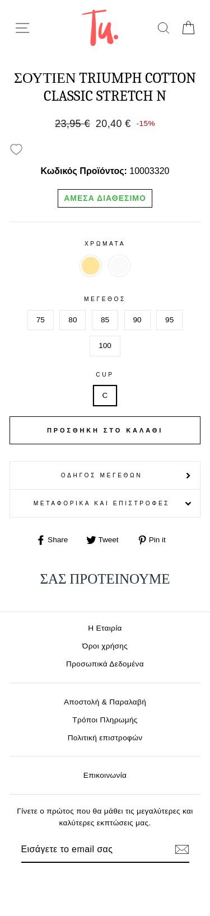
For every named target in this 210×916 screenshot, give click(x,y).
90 (137, 320)
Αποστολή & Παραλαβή (105, 702)
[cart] (187, 27)
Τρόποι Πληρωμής (105, 720)
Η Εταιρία (105, 628)
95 (169, 320)
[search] (163, 28)
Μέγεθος (105, 299)
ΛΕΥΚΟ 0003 (119, 265)
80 (72, 320)
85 (105, 320)
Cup (105, 375)
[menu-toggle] (22, 28)
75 (40, 320)
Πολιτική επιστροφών (105, 738)
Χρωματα (105, 244)
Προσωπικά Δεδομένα (105, 664)
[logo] (100, 28)
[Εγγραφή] (182, 849)
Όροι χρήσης (105, 646)
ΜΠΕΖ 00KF (90, 265)
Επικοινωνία (105, 775)
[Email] (86, 849)
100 (105, 345)
